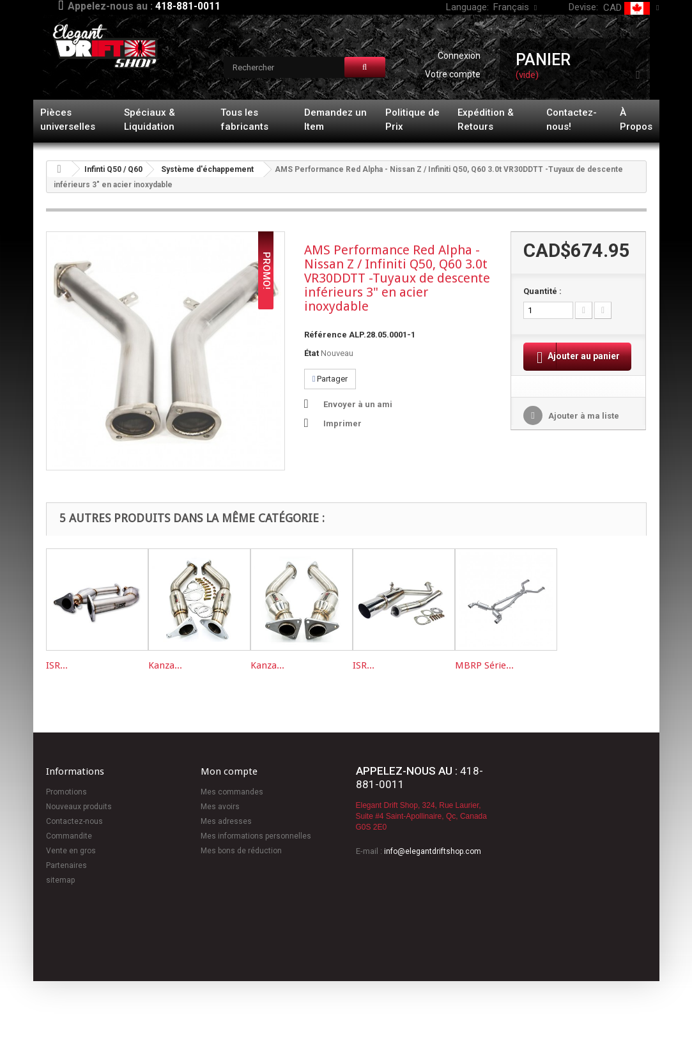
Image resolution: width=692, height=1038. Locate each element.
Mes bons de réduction (241, 850)
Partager (330, 378)
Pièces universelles (67, 119)
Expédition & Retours (485, 119)
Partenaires (66, 865)
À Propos (636, 119)
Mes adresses (226, 821)
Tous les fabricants (244, 119)
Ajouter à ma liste (582, 432)
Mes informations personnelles (256, 836)
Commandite (69, 836)
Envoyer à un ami (357, 404)
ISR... (57, 665)
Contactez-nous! (571, 119)
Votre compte (453, 74)
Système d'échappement (207, 169)
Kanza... (165, 665)
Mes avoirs (220, 806)
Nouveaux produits (79, 806)
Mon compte (229, 771)
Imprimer (342, 423)
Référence (325, 334)
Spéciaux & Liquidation (149, 119)
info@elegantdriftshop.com (432, 851)
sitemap (60, 880)
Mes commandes (232, 791)
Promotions (66, 791)
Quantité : (542, 291)
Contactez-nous (74, 821)
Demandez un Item (335, 119)
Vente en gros (71, 850)
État (311, 353)
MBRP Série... (484, 665)
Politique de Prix (412, 119)
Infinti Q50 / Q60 (113, 169)
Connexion (459, 55)
